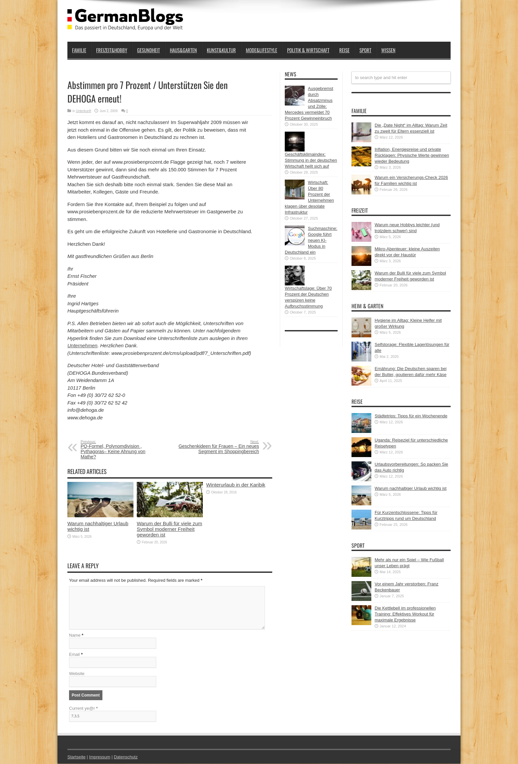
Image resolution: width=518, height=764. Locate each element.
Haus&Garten (183, 50)
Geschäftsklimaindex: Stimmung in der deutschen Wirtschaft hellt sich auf (311, 160)
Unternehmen (82, 345)
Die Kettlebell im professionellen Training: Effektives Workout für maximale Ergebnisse (405, 614)
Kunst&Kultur (221, 50)
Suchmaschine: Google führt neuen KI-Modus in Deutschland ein (311, 240)
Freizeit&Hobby (111, 50)
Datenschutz (125, 757)
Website (77, 673)
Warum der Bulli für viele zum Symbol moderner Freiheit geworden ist (169, 529)
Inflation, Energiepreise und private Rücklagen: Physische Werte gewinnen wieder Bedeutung (412, 155)
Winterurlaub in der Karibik (235, 485)
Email (74, 654)
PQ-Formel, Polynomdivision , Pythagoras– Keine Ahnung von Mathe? (121, 449)
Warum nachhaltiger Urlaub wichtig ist (411, 488)
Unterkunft (83, 111)
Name (75, 635)
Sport (365, 50)
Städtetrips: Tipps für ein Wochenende (411, 415)
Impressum (99, 757)
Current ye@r (83, 708)
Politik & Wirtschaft (308, 50)
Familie (79, 50)
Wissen (388, 50)
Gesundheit (148, 50)
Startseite (76, 757)
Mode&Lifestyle (261, 50)
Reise (344, 50)
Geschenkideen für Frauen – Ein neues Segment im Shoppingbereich (218, 447)
